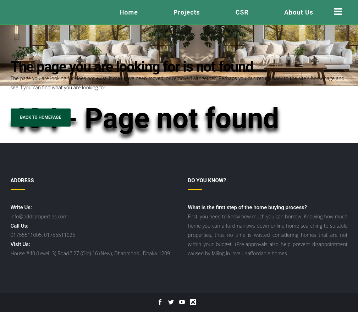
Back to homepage (40, 117)
